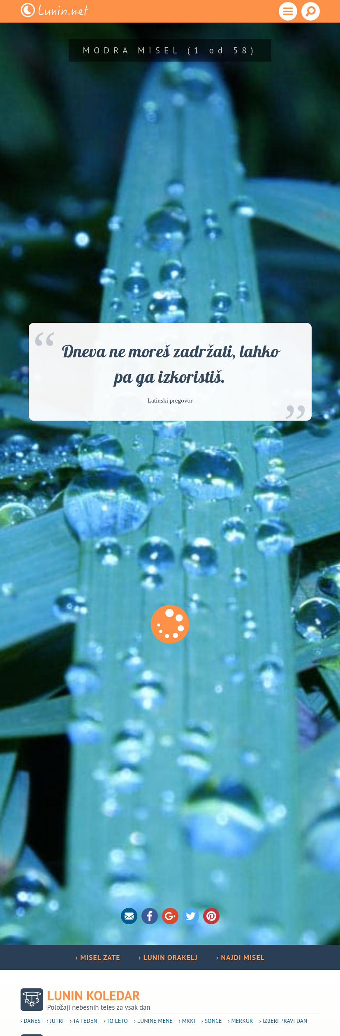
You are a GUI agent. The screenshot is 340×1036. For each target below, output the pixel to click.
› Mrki (187, 1020)
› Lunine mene (153, 1020)
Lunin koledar (93, 995)
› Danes (31, 1020)
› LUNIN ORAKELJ (168, 957)
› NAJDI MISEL (240, 957)
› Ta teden (83, 1020)
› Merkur (240, 1020)
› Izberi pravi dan (283, 1020)
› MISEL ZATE (97, 957)
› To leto (116, 1020)
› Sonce (211, 1020)
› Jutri (55, 1020)
